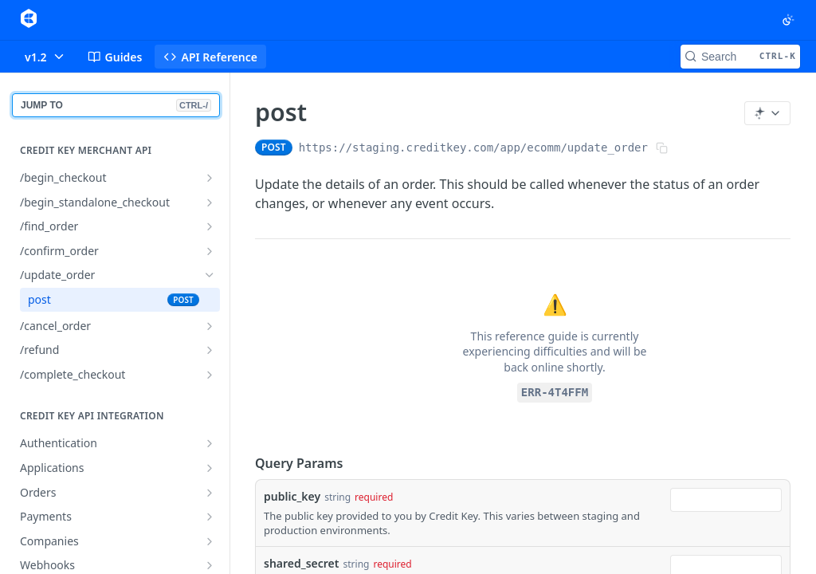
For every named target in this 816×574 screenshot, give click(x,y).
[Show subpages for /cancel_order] (209, 326)
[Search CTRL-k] (740, 57)
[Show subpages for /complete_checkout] (209, 374)
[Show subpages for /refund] (209, 350)
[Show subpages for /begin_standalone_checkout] (209, 202)
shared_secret (301, 563)
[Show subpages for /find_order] (209, 226)
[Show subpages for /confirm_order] (209, 251)
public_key (292, 496)
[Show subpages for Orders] (209, 492)
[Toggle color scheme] (788, 20)
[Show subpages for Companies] (209, 541)
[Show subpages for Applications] (209, 468)
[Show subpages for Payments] (209, 516)
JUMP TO (116, 105)
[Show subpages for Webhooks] (209, 565)
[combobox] (726, 500)
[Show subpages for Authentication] (209, 443)
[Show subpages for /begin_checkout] (209, 177)
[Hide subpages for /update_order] (209, 275)
